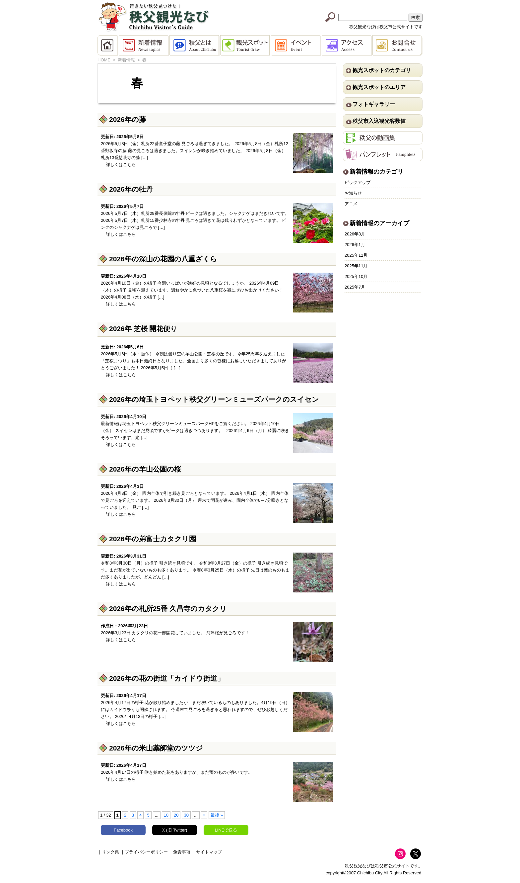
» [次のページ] (204, 815)
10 (166, 815)
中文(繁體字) (384, 4)
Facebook (123, 830)
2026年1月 (355, 244)
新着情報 (144, 45)
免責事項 (181, 851)
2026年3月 (355, 233)
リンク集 (110, 851)
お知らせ (353, 193)
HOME (108, 45)
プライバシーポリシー (146, 851)
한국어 (409, 4)
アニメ (351, 203)
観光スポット (245, 45)
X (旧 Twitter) (174, 830)
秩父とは (194, 45)
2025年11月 (356, 265)
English (332, 4)
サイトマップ (209, 851)
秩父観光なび (154, 17)
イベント (296, 45)
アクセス (347, 45)
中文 (358, 4)
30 (186, 815)
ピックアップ (357, 182)
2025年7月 (355, 287)
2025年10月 (356, 276)
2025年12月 (356, 255)
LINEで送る (226, 830)
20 (176, 815)
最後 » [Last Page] (217, 815)
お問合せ (397, 45)
